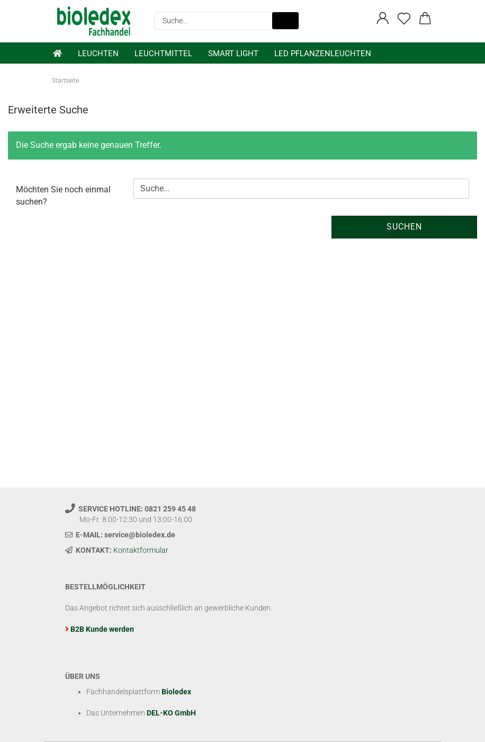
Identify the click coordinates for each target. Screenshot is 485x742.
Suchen (404, 227)
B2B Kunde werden (102, 629)
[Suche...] (285, 20)
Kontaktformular (140, 550)
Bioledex (176, 691)
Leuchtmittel (163, 53)
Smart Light (233, 53)
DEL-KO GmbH (171, 713)
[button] (382, 18)
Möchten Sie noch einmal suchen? (63, 195)
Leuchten (98, 53)
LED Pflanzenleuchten (322, 53)
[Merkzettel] (404, 18)
